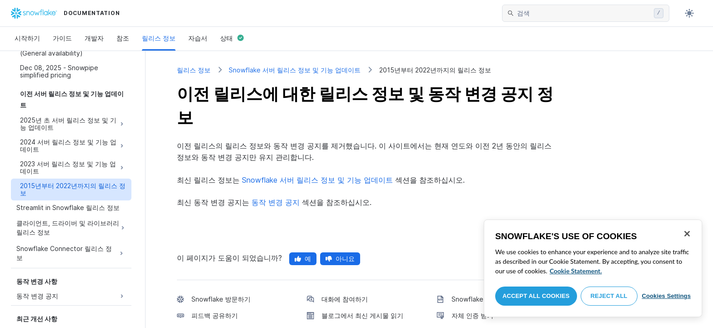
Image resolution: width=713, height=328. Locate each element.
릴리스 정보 (159, 38)
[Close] (687, 234)
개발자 (94, 38)
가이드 (62, 38)
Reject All (609, 295)
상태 (232, 38)
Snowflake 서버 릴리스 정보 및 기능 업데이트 (295, 70)
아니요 (340, 258)
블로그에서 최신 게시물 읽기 (362, 315)
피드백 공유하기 (214, 315)
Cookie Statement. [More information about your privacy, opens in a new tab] (576, 271)
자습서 (197, 38)
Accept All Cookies (536, 295)
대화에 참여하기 (344, 299)
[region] (593, 268)
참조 (122, 38)
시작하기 (27, 38)
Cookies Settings (666, 295)
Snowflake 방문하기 (221, 299)
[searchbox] (583, 13)
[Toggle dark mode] (689, 13)
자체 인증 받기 (472, 315)
